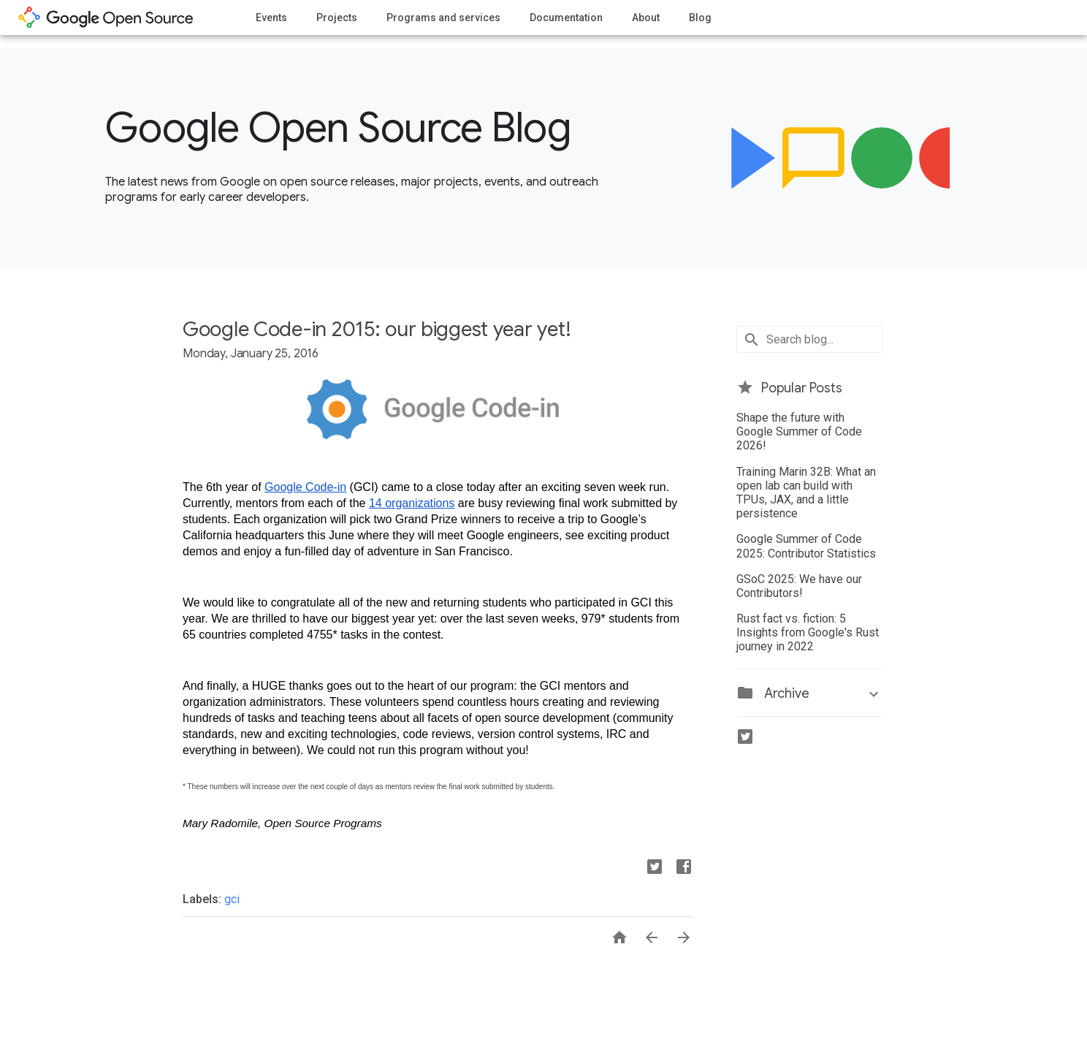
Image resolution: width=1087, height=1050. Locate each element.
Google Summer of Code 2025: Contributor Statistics (806, 546)
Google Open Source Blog (338, 127)
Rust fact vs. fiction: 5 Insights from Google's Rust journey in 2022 (807, 632)
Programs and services (443, 17)
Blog (700, 17)
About (646, 17)
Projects (336, 17)
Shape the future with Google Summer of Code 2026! (799, 431)
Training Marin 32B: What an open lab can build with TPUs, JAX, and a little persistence (806, 493)
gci (232, 899)
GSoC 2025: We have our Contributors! (799, 586)
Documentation (566, 17)
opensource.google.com (106, 17)
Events (271, 17)
